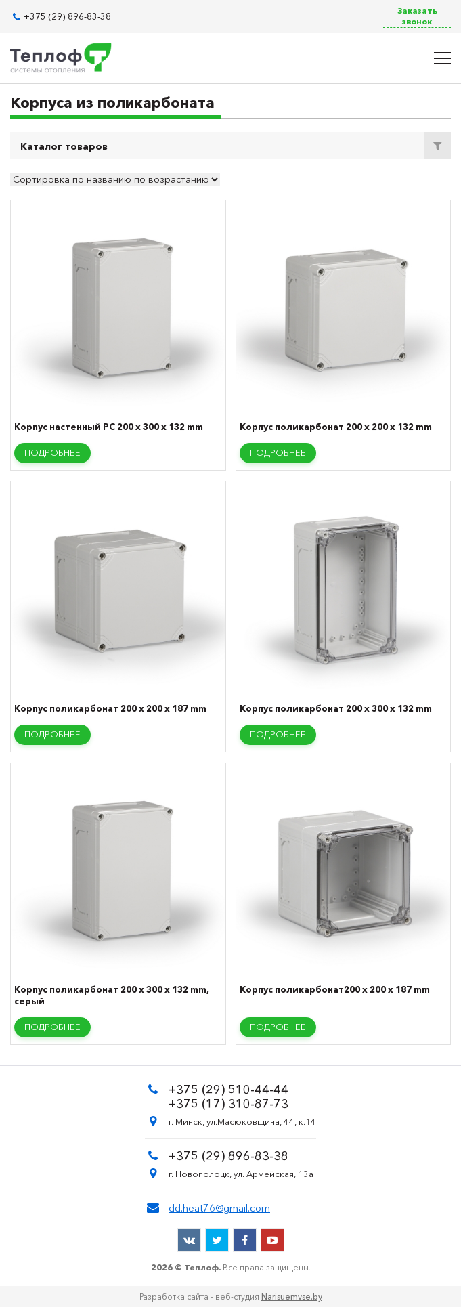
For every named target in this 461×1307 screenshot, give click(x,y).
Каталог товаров (64, 146)
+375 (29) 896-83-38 (67, 17)
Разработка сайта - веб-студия (230, 1296)
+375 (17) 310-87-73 (228, 1103)
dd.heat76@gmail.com (219, 1207)
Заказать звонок (417, 15)
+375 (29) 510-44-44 (228, 1089)
